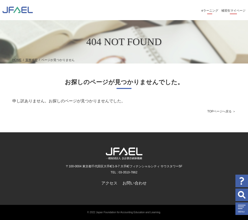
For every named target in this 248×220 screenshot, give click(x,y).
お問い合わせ (134, 183)
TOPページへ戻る (219, 111)
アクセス (109, 183)
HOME (16, 60)
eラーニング (209, 10)
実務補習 (31, 60)
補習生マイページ (233, 10)
